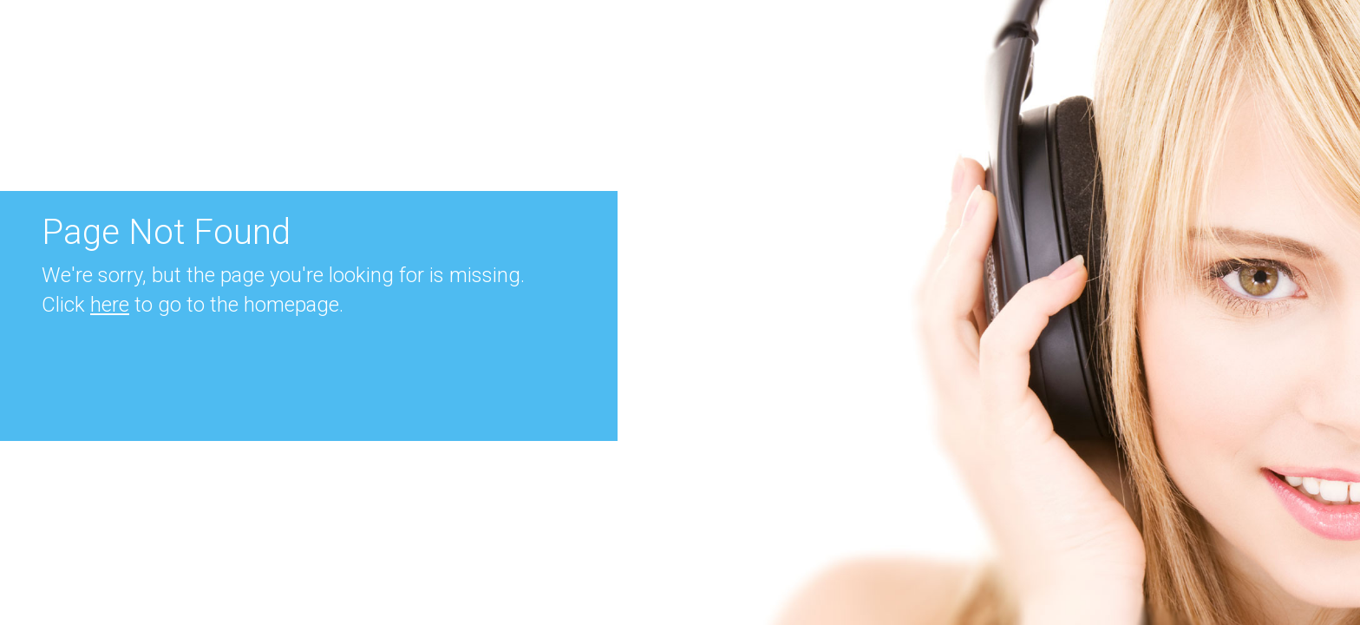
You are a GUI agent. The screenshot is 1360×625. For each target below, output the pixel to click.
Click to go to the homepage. (192, 305)
